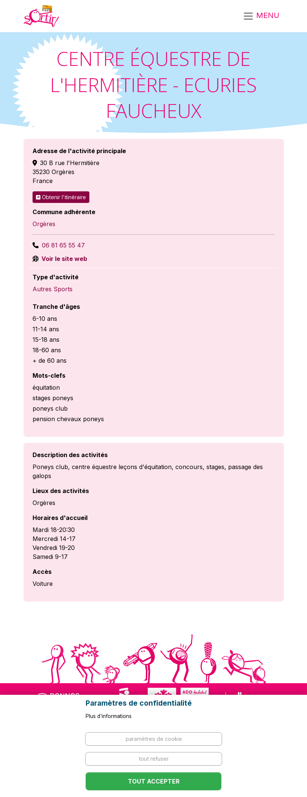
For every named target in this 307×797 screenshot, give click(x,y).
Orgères (44, 224)
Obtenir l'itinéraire (61, 197)
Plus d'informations (109, 716)
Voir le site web (63, 258)
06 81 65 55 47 (63, 245)
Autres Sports (53, 289)
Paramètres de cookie (154, 739)
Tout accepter (153, 781)
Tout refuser (154, 758)
